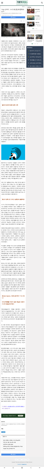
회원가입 (19, 459)
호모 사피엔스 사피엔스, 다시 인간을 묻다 (11, 440)
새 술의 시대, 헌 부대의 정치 (9, 448)
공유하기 (13, 17)
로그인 (16, 459)
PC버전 (28, 459)
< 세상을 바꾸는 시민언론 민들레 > (15, 406)
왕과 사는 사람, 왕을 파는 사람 (9, 442)
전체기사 (23, 6)
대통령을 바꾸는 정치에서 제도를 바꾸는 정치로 (12, 446)
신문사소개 (23, 459)
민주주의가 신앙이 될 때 (8, 444)
